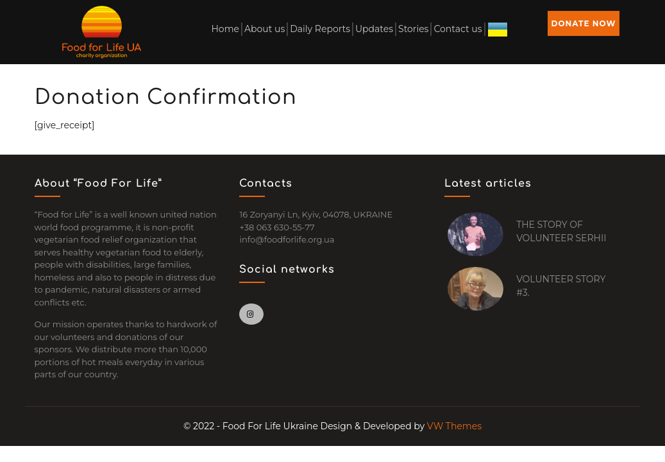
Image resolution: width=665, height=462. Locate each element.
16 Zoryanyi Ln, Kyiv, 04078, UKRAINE (315, 214)
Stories (413, 29)
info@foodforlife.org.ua (286, 239)
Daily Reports (320, 29)
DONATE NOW (583, 23)
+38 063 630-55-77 (276, 227)
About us (264, 29)
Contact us (458, 29)
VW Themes (453, 426)
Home (225, 29)
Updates (374, 29)
